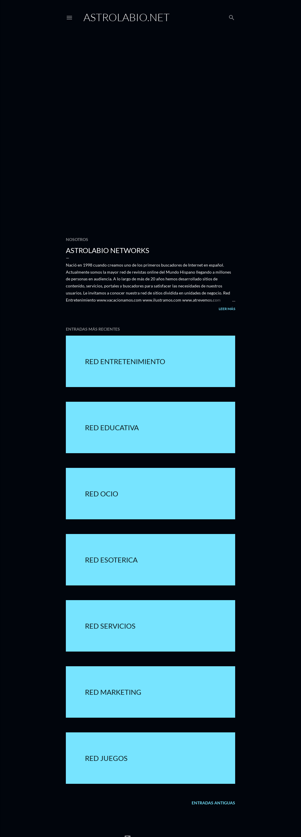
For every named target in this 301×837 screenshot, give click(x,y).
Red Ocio (101, 493)
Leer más (227, 309)
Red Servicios (110, 626)
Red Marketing (113, 692)
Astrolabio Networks (107, 250)
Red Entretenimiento (125, 361)
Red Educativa (112, 427)
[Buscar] (231, 16)
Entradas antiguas (213, 802)
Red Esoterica (111, 559)
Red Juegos (106, 758)
